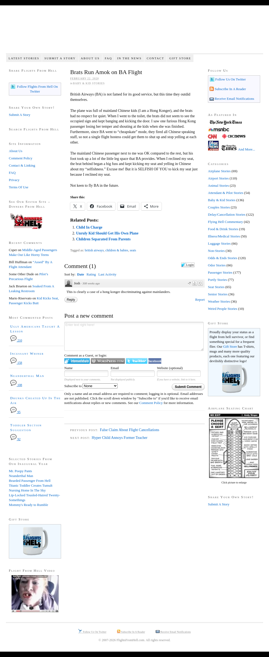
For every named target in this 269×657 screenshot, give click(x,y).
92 (15, 439)
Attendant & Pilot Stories (225, 193)
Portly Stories (217, 280)
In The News (129, 58)
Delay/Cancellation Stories (226, 214)
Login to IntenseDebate (77, 361)
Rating (91, 274)
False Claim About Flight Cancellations (129, 430)
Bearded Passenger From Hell (30, 481)
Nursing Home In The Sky (27, 490)
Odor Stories (217, 265)
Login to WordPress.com (108, 361)
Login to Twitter (136, 361)
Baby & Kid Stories (89, 83)
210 (16, 340)
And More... (246, 149)
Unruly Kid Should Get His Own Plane (107, 233)
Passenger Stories (220, 272)
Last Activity (107, 274)
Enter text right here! (134, 336)
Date (80, 274)
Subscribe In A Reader (230, 89)
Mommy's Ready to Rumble (28, 505)
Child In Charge (89, 227)
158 (16, 363)
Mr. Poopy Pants (20, 471)
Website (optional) (170, 368)
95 (15, 412)
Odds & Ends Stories (222, 258)
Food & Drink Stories (223, 229)
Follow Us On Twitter (230, 79)
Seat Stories (216, 287)
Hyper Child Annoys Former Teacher (119, 438)
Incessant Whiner (27, 353)
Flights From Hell (134, 32)
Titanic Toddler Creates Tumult (31, 485)
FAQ (108, 58)
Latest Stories (24, 58)
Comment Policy (151, 403)
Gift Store (180, 58)
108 (16, 385)
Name (68, 368)
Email (115, 368)
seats (133, 250)
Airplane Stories (219, 171)
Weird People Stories (222, 309)
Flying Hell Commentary (225, 222)
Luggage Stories (219, 243)
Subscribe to (91, 386)
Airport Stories (218, 178)
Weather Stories (219, 301)
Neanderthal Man (27, 376)
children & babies (116, 250)
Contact (155, 58)
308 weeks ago (91, 283)
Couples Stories (219, 207)
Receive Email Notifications (234, 99)
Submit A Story (60, 58)
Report (200, 300)
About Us (90, 58)
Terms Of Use (18, 187)
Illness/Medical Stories (224, 236)
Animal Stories (218, 185)
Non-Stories (216, 251)
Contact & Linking (22, 165)
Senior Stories (217, 294)
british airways (94, 250)
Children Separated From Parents (103, 239)
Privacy (14, 180)
